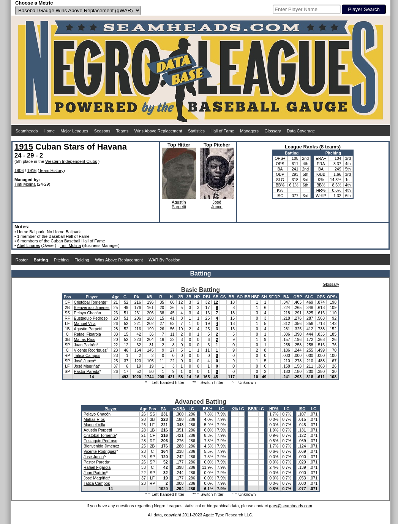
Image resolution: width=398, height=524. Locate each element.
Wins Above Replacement (158, 131)
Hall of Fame (222, 131)
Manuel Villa (85, 323)
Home (49, 131)
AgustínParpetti (179, 204)
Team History (51, 170)
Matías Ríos (84, 339)
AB (149, 297)
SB (216, 297)
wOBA (179, 408)
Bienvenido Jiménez (92, 307)
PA (136, 297)
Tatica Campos (87, 355)
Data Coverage (301, 131)
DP (277, 297)
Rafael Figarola (87, 334)
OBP (298, 297)
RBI (206, 297)
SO (240, 297)
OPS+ (332, 297)
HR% (274, 408)
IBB (246, 297)
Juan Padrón (85, 344)
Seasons (102, 131)
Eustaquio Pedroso (91, 318)
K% (234, 408)
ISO (301, 408)
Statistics (196, 131)
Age (116, 297)
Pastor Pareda (87, 371)
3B (188, 297)
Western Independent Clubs (71, 161)
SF (270, 297)
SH (264, 297)
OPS (321, 297)
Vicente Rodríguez (90, 350)
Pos (67, 297)
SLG (309, 297)
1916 (31, 170)
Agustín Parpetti (88, 329)
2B (180, 297)
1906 (19, 170)
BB (231, 297)
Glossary (272, 131)
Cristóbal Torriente (90, 302)
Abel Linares (28, 245)
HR (197, 297)
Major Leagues (74, 131)
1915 (23, 146)
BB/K (253, 408)
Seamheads (27, 131)
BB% (207, 408)
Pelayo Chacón (87, 313)
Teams (122, 131)
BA (286, 297)
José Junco (84, 360)
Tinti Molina (25, 184)
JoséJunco (216, 204)
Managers (249, 131)
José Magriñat (86, 366)
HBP (255, 297)
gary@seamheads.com (290, 505)
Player (92, 297)
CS (223, 297)
